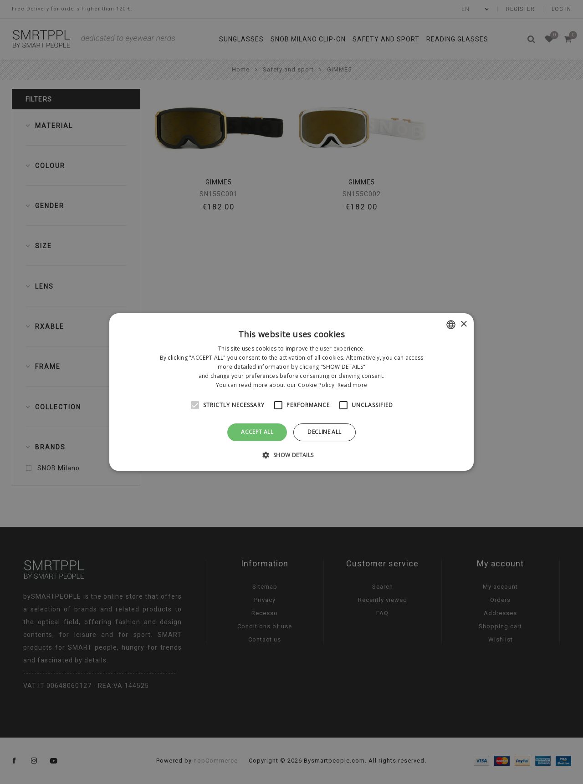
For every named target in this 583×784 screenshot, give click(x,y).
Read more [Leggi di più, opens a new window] (353, 385)
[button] (291, 454)
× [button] (463, 324)
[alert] (291, 392)
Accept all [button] (257, 432)
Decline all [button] (324, 432)
